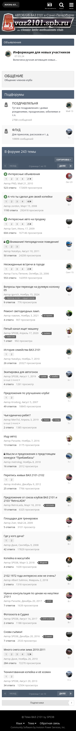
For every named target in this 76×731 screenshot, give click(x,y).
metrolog (16, 462)
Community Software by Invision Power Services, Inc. (38, 727)
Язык (20, 723)
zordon (15, 206)
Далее (62, 166)
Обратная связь (50, 723)
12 (29, 654)
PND (13, 183)
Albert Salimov (19, 580)
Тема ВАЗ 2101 (33, 717)
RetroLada (17, 505)
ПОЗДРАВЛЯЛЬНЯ (25, 103)
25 (29, 224)
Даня (14, 545)
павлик (15, 315)
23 (29, 269)
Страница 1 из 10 (38, 166)
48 (29, 201)
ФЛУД (16, 130)
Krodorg (15, 402)
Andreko (16, 484)
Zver (13, 522)
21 (29, 178)
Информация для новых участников (41, 52)
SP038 (14, 333)
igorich (15, 294)
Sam (13, 228)
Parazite (15, 440)
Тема (32, 723)
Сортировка (63, 159)
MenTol (15, 419)
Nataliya (15, 251)
